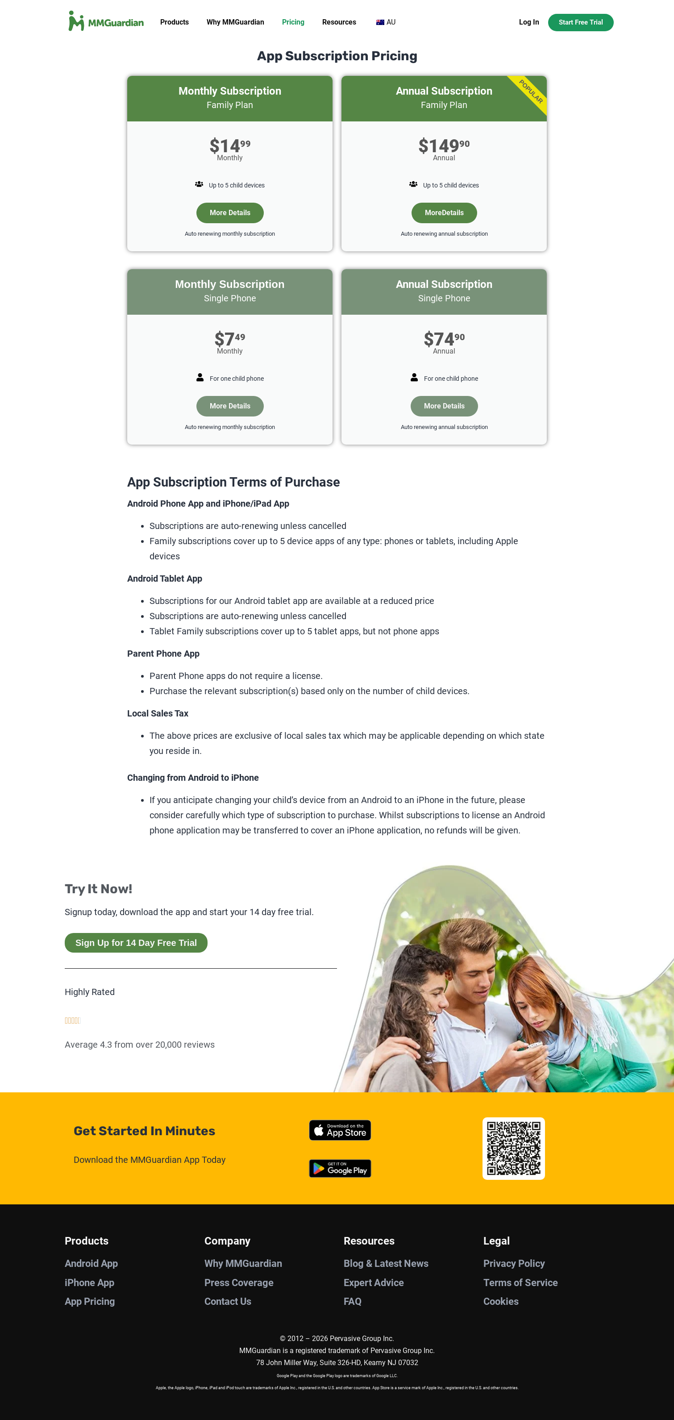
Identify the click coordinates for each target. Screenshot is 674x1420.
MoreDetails (444, 212)
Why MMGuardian (235, 22)
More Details (230, 212)
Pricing (293, 22)
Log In (529, 22)
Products (174, 22)
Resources (339, 22)
